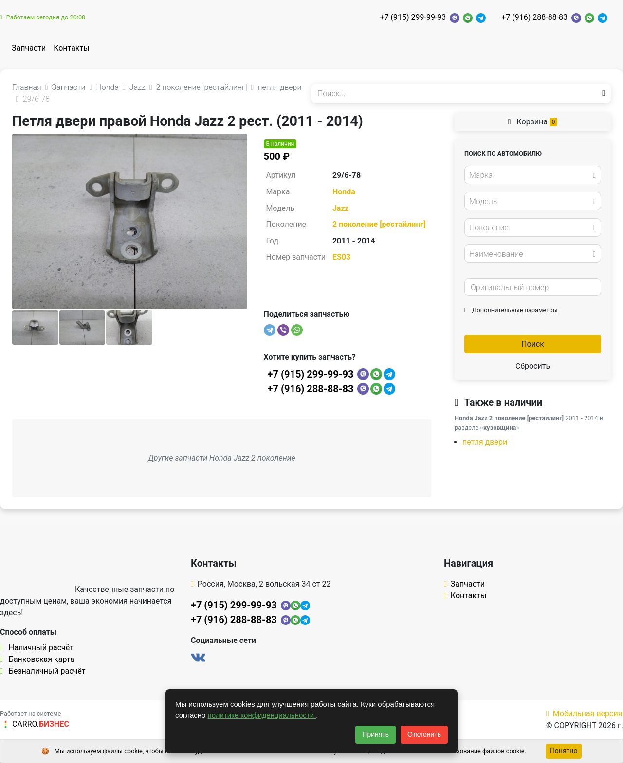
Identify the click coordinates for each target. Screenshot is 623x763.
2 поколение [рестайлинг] (379, 224)
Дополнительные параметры (511, 309)
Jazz (340, 208)
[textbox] (530, 175)
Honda (343, 191)
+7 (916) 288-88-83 (534, 17)
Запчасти (29, 47)
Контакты (71, 47)
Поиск (532, 343)
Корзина (533, 121)
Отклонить (424, 734)
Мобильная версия (584, 713)
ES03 (341, 256)
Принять (375, 734)
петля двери (484, 442)
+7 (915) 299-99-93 (413, 17)
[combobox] (533, 175)
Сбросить (532, 366)
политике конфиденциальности (262, 715)
